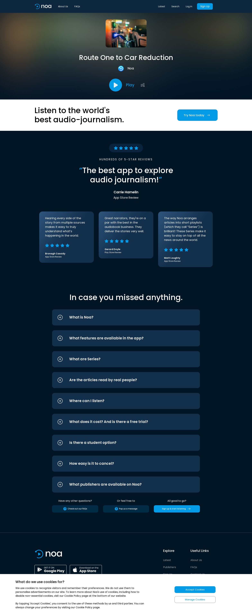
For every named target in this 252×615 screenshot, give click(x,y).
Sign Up (205, 6)
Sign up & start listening (177, 508)
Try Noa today (197, 115)
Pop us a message (125, 509)
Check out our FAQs (75, 509)
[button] (120, 317)
